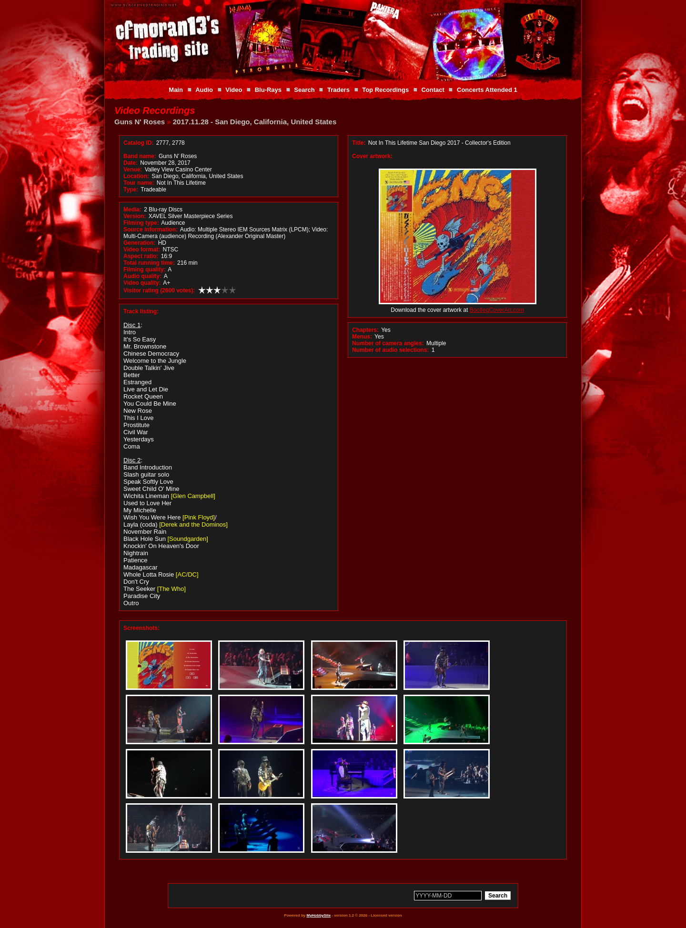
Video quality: (142, 282)
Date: (130, 163)
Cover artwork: (372, 156)
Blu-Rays (268, 89)
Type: (130, 189)
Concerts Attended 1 (487, 89)
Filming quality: (144, 269)
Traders (338, 89)
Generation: (139, 242)
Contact (432, 89)
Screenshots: (141, 628)
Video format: (141, 249)
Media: (132, 209)
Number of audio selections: (390, 350)
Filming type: (141, 223)
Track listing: (141, 311)
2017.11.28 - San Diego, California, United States (254, 122)
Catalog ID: (138, 143)
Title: (359, 143)
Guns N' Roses (139, 122)
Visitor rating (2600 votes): (159, 290)
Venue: (132, 169)
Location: (136, 176)
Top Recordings (385, 89)
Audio (204, 89)
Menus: (362, 336)
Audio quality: (142, 276)
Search (304, 89)
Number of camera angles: (388, 343)
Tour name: (138, 183)
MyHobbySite (318, 915)
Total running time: (149, 262)
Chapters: (365, 330)
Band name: (139, 156)
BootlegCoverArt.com (497, 310)
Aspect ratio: (140, 256)
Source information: (150, 229)
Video (233, 89)
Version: (134, 216)
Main (176, 89)
